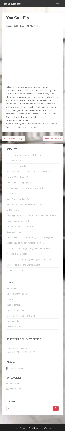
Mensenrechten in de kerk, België (21, 315)
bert (23, 26)
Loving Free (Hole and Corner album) (23, 264)
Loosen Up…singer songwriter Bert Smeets (25, 242)
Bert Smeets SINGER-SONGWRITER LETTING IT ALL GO (32, 171)
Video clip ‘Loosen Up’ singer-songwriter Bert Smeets (30, 259)
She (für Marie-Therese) (17, 177)
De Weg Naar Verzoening (17, 293)
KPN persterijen (13, 160)
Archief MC (15, 383)
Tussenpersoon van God (17, 221)
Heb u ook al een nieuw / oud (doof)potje (25, 188)
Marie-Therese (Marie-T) (17, 199)
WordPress (48, 428)
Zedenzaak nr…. (13, 232)
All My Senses (12, 210)
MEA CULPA (35, 26)
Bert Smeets (12, 3)
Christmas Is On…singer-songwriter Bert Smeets (28, 248)
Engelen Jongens (13, 304)
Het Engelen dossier (15, 270)
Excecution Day (13, 193)
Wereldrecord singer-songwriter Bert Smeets (26, 204)
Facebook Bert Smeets (16, 310)
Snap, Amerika (12, 321)
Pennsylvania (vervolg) (16, 166)
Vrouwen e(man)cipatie (16, 253)
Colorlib (32, 428)
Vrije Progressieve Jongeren (18, 182)
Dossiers (10, 299)
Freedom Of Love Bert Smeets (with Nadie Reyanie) (30, 237)
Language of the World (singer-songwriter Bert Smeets (31, 215)
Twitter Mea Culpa (14, 326)
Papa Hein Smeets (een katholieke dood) (24, 155)
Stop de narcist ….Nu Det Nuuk (20, 226)
